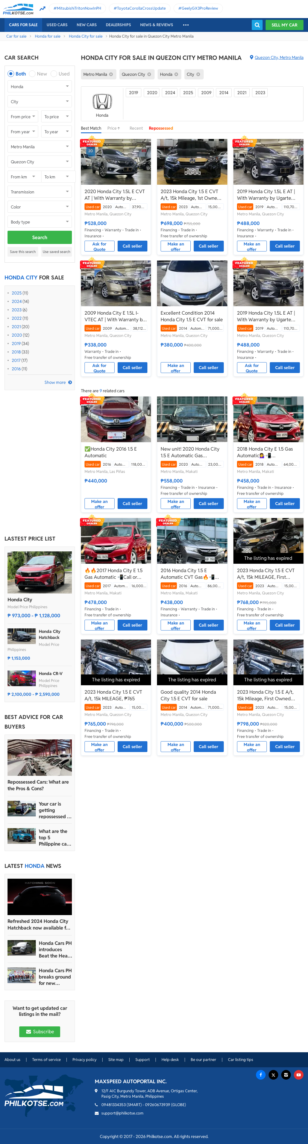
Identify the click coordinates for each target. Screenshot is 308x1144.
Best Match (91, 128)
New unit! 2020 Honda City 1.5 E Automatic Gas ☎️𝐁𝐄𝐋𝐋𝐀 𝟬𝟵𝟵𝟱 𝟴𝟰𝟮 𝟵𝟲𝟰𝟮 (190, 452)
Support (142, 1059)
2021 (16, 326)
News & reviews (156, 24)
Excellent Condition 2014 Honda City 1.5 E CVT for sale (192, 316)
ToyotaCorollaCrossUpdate (141, 8)
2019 (16, 343)
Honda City (20, 600)
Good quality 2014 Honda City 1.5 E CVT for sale (188, 695)
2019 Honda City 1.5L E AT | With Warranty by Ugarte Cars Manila (266, 195)
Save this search (23, 251)
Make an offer (176, 246)
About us (12, 1059)
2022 (17, 318)
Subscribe (39, 1031)
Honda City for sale (86, 36)
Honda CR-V (51, 673)
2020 (17, 335)
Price (115, 128)
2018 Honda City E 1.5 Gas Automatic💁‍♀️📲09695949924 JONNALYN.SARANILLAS (265, 452)
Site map (116, 1059)
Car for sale (16, 36)
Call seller (132, 246)
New (42, 74)
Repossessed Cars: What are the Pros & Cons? (38, 785)
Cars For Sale (23, 24)
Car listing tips (240, 1059)
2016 (16, 369)
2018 (16, 352)
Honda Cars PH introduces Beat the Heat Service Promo (55, 949)
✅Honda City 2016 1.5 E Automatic (111, 452)
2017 (16, 360)
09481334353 (113, 1104)
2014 (223, 92)
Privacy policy (84, 1059)
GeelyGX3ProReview (200, 8)
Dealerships (118, 24)
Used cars (57, 24)
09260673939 (157, 1104)
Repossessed (161, 128)
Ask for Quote (99, 246)
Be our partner (203, 1059)
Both (21, 74)
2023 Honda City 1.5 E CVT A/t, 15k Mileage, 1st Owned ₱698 (190, 195)
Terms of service (46, 1059)
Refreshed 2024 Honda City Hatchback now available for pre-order (39, 924)
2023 (17, 310)
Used (64, 74)
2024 (17, 301)
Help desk (170, 1059)
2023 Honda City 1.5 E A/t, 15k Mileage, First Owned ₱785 (265, 695)
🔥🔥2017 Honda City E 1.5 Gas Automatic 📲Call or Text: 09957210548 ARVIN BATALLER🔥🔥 (114, 574)
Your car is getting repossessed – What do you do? (54, 810)
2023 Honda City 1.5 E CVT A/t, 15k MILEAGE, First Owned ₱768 (266, 574)
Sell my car (284, 25)
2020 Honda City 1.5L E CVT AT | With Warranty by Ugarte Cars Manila (115, 195)
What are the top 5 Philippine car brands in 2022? (54, 837)
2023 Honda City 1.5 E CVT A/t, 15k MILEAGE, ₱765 (113, 695)
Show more (55, 382)
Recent (136, 128)
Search (39, 237)
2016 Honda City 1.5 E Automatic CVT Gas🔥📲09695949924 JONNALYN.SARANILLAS (188, 574)
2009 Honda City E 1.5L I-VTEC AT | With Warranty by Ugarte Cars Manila (115, 316)
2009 (206, 92)
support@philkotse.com (122, 1113)
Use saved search (56, 251)
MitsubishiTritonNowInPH (79, 8)
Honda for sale (47, 36)
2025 (17, 293)
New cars (87, 24)
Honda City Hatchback (49, 634)
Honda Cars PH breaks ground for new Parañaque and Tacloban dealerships (55, 976)
